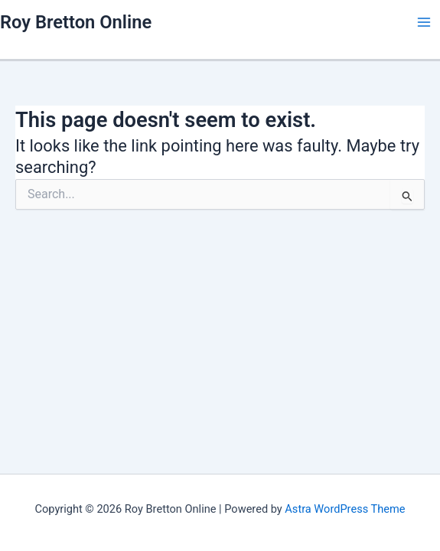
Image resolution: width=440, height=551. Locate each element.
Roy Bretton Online (76, 22)
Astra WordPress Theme (345, 509)
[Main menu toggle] (424, 22)
